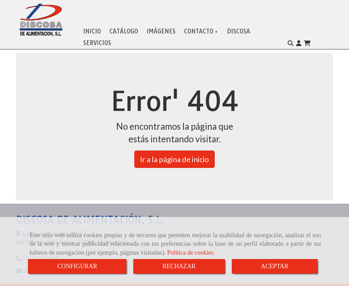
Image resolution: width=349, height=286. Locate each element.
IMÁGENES (161, 26)
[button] (299, 38)
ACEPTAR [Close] (275, 266)
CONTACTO (201, 26)
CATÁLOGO (123, 26)
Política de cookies (190, 252)
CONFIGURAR (77, 266)
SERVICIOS (97, 37)
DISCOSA (238, 26)
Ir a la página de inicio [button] (174, 154)
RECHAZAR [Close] (179, 266)
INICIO (92, 26)
